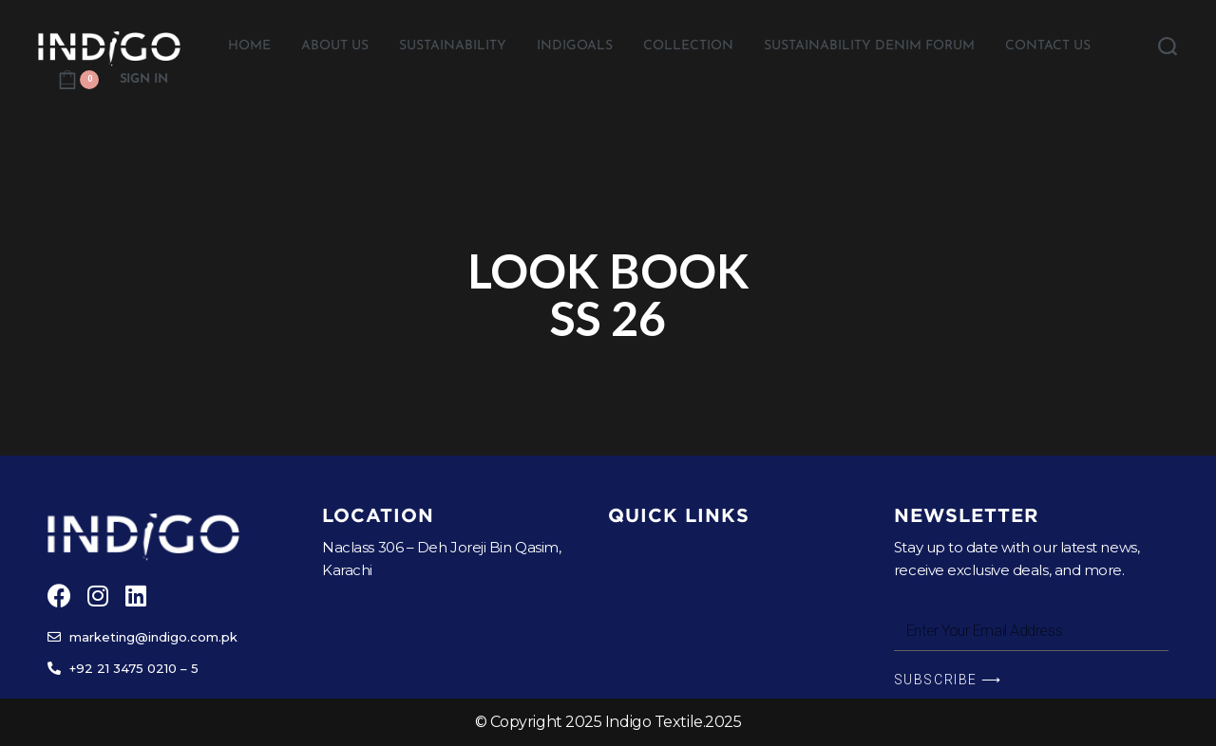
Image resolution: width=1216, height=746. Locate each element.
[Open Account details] (144, 80)
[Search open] (1167, 46)
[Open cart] (78, 79)
